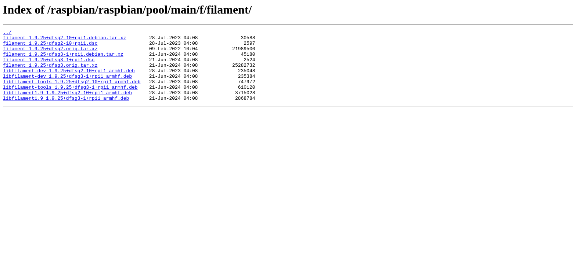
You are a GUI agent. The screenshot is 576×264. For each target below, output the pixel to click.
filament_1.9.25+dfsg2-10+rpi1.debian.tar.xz (64, 39)
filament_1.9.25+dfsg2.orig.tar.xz (50, 53)
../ (7, 33)
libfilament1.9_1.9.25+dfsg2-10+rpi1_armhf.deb (67, 105)
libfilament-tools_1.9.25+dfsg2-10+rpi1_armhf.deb (71, 92)
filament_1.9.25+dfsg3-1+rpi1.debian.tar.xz (63, 59)
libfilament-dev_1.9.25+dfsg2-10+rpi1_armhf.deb (69, 79)
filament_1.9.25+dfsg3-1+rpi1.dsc (49, 66)
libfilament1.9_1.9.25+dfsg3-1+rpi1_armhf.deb (66, 112)
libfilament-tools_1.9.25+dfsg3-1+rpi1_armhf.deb (70, 99)
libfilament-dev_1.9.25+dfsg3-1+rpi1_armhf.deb (67, 85)
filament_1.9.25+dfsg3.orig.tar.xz (50, 72)
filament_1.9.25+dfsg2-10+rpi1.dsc (50, 46)
